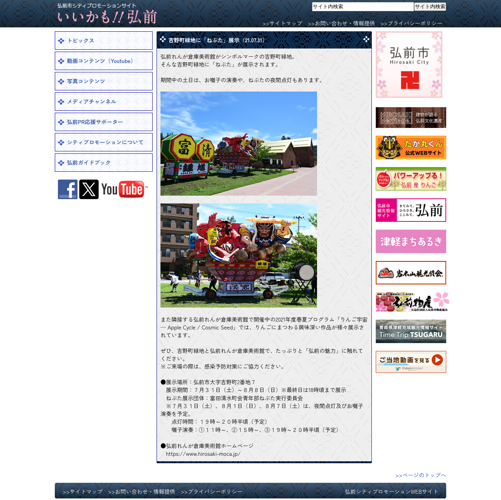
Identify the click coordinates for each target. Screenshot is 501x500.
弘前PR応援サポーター (95, 122)
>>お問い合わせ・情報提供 (341, 23)
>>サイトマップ (282, 23)
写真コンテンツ (86, 81)
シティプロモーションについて (105, 142)
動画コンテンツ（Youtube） (101, 61)
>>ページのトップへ (420, 475)
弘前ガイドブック (89, 162)
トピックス (80, 40)
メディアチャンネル (91, 101)
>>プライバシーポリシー (411, 23)
